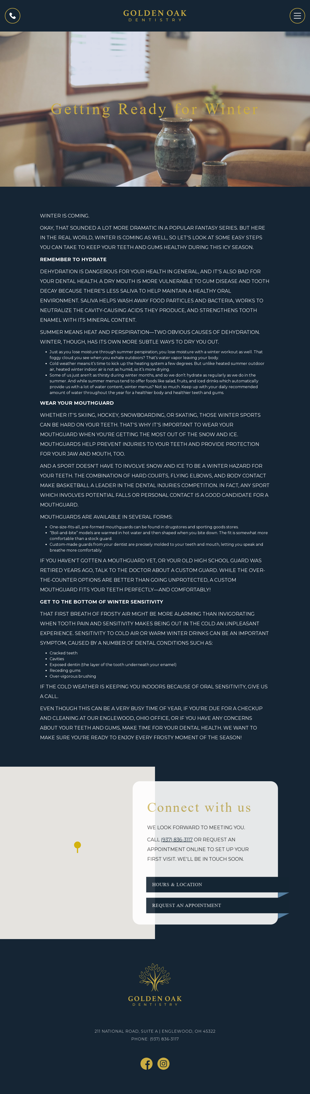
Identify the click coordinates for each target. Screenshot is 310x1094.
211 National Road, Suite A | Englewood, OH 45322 (155, 1031)
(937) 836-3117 (164, 840)
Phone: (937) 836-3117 (155, 1039)
